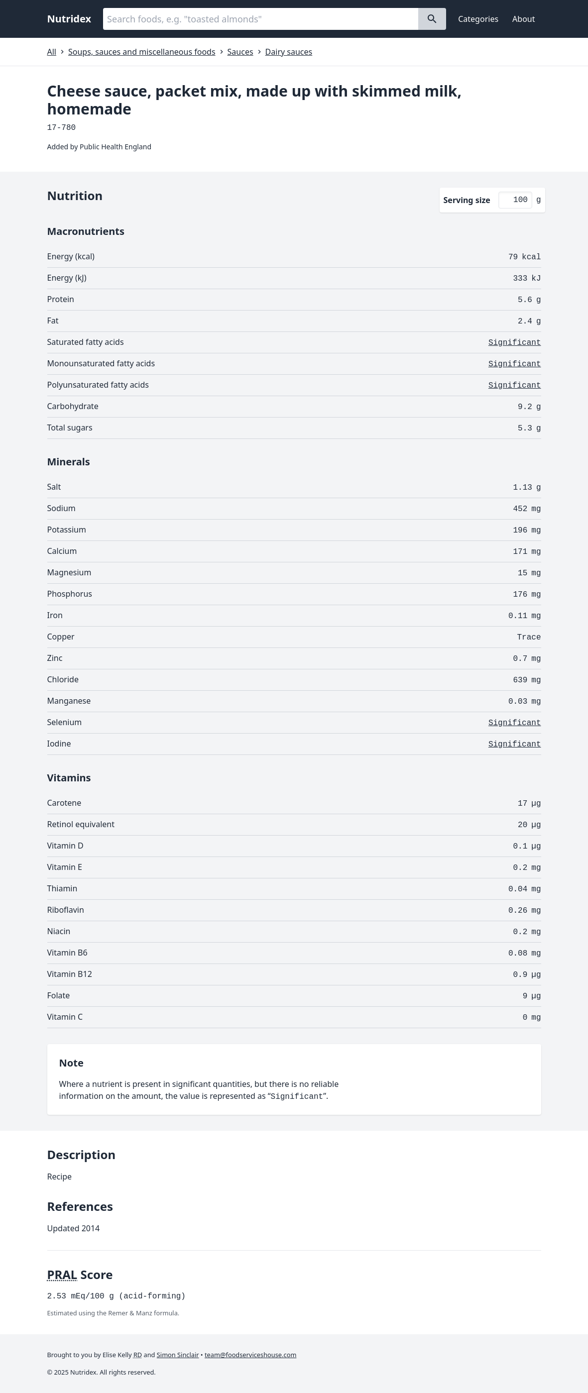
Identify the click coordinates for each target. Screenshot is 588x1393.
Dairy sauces (289, 51)
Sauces (240, 51)
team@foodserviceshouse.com (250, 1354)
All (51, 51)
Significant (514, 342)
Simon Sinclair (178, 1354)
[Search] (432, 19)
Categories (478, 18)
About (523, 18)
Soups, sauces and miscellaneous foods (142, 51)
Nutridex (69, 18)
